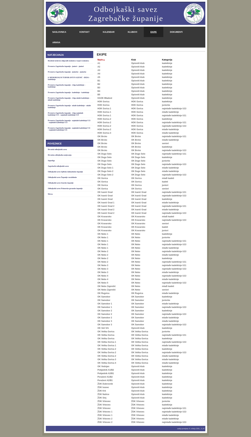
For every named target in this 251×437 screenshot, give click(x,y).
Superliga (51, 161)
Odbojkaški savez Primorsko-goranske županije (65, 188)
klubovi (132, 32)
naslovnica (59, 32)
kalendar (109, 32)
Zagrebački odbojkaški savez (58, 166)
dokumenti (176, 32)
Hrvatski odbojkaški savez (57, 149)
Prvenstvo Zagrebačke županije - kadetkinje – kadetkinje (68, 92)
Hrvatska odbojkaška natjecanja (60, 155)
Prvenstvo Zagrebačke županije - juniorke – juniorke (67, 72)
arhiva (56, 42)
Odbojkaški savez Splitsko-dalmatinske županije (65, 172)
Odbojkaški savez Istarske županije (61, 183)
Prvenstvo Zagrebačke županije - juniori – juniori (66, 66)
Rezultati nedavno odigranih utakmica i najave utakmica (68, 61)
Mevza (50, 194)
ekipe (153, 32)
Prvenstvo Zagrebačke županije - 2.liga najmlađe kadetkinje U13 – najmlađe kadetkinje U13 (65, 114)
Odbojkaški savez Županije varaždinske (62, 177)
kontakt (84, 32)
